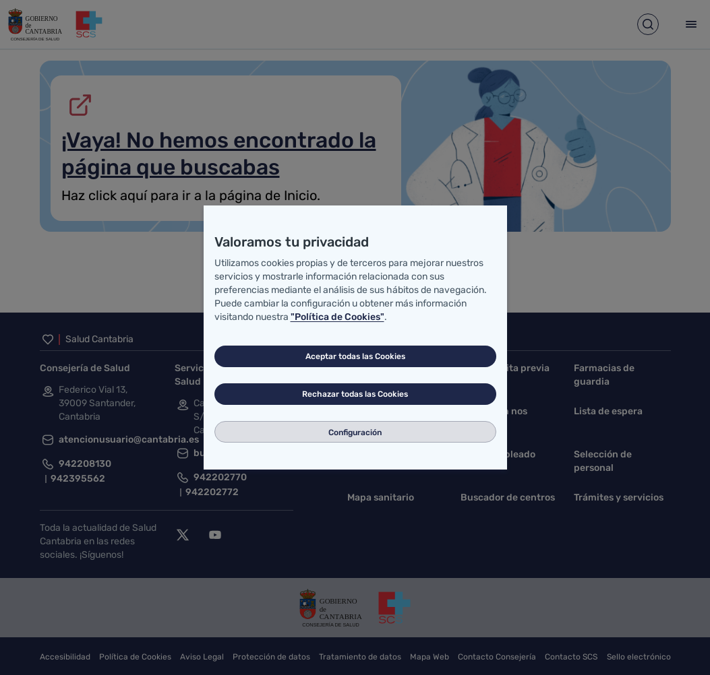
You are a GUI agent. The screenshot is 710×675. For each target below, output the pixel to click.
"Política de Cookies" (337, 317)
